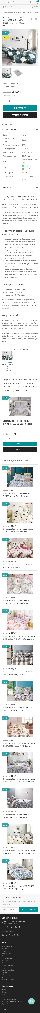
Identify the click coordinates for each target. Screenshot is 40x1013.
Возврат (4, 994)
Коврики (4, 963)
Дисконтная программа (9, 999)
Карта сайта (5, 1004)
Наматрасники (6, 953)
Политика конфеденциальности (12, 1001)
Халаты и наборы (7, 965)
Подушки (5, 948)
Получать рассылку (28, 909)
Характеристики (9, 129)
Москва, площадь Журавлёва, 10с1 (15, 921)
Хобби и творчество (8, 975)
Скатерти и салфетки (8, 970)
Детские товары (7, 958)
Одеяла (4, 951)
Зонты (4, 977)
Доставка (4, 992)
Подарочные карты (8, 979)
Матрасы (4, 972)
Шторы (4, 968)
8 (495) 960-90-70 (12, 927)
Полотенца (5, 960)
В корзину (20, 108)
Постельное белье (7, 946)
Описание (6, 187)
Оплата (4, 990)
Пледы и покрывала (8, 956)
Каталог (7, 7)
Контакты (5, 997)
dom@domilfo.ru (9, 931)
